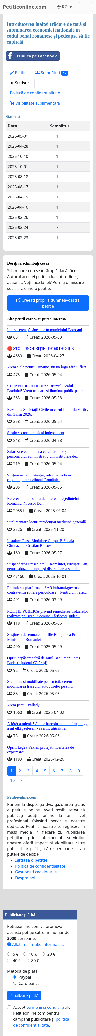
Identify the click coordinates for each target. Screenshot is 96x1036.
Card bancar (30, 983)
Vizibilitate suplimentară (35, 103)
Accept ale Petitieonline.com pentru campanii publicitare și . (42, 1016)
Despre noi (25, 878)
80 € (35, 960)
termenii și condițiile (45, 1007)
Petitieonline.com (24, 6)
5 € (15, 954)
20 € (51, 954)
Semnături (52, 73)
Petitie (18, 72)
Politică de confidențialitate (35, 93)
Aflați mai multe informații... (35, 944)
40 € (17, 960)
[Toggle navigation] (86, 7)
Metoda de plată (22, 971)
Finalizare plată (24, 995)
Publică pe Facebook (31, 56)
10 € (33, 954)
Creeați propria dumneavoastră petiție (48, 303)
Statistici (20, 82)
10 (12, 780)
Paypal (25, 977)
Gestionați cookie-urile (36, 872)
